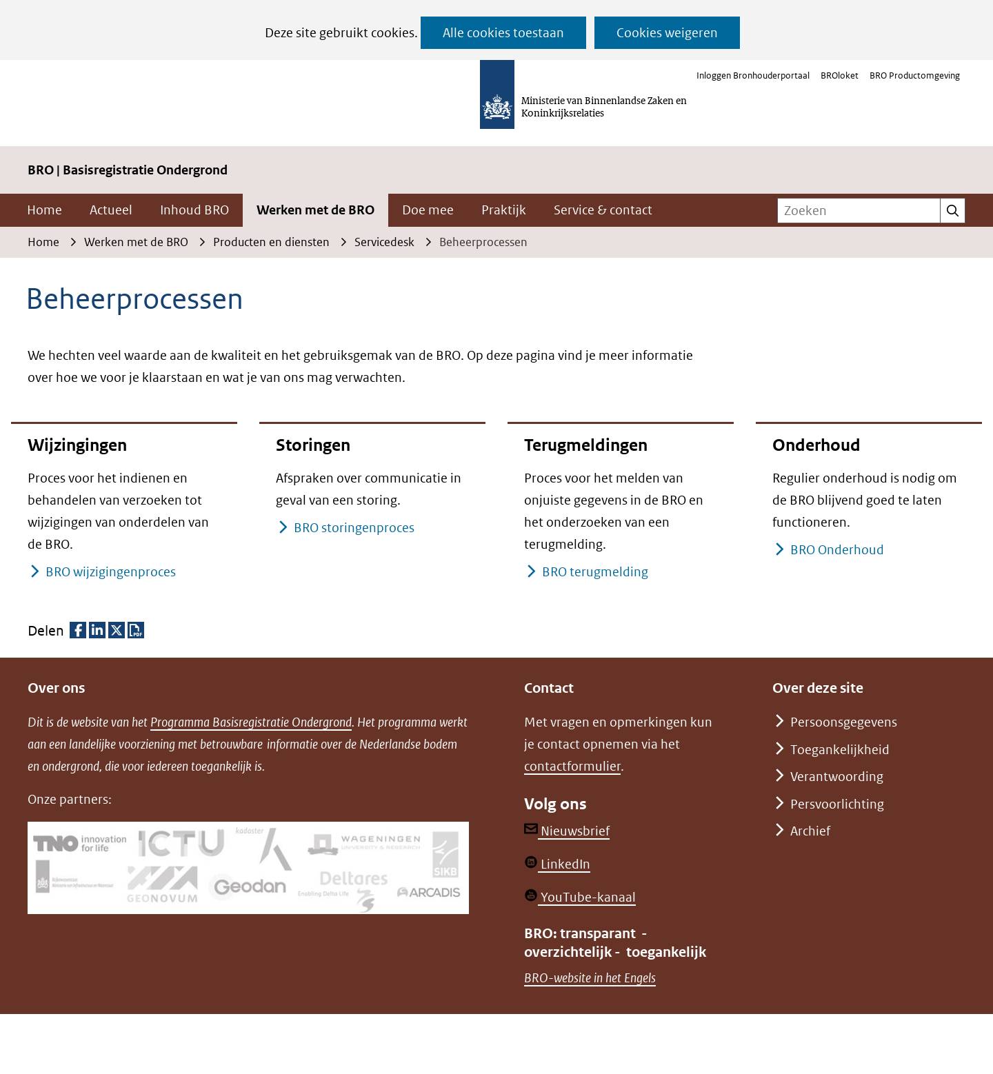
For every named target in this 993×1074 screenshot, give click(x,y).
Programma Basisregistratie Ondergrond (251, 722)
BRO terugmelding (594, 572)
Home (44, 210)
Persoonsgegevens (843, 722)
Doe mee (428, 210)
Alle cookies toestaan (503, 33)
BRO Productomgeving (915, 75)
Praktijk (503, 210)
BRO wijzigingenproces (110, 572)
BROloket (840, 75)
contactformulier (572, 766)
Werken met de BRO (315, 210)
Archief (810, 831)
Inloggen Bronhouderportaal (753, 75)
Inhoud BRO (194, 210)
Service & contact (603, 210)
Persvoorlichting (837, 804)
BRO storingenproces (353, 528)
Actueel (111, 210)
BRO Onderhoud (837, 550)
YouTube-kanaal (580, 897)
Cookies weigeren (667, 33)
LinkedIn (557, 864)
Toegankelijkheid (840, 750)
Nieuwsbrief (567, 831)
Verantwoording (836, 776)
